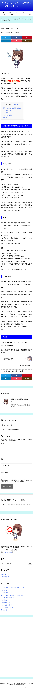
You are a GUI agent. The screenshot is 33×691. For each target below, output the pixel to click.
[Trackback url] (16, 504)
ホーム (4, 19)
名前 (2, 459)
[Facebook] (16, 37)
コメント (3, 444)
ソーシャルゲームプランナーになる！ (12, 587)
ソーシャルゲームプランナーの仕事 (18, 19)
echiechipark (8, 552)
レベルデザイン (7, 607)
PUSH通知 (6, 602)
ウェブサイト (4, 472)
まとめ (4, 117)
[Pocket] (16, 40)
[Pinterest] (27, 37)
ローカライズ (7, 605)
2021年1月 (5, 574)
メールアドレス (6, 465)
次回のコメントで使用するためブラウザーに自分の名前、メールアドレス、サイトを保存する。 (17, 481)
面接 (4, 590)
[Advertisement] (14, 646)
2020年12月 (5, 577)
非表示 (16, 104)
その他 (4, 610)
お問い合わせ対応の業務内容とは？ (12, 108)
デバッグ (6, 600)
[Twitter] (6, 37)
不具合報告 (8, 115)
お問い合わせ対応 (5, 20)
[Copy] (27, 40)
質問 (6, 112)
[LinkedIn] (6, 40)
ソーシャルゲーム (7, 592)
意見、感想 (8, 110)
